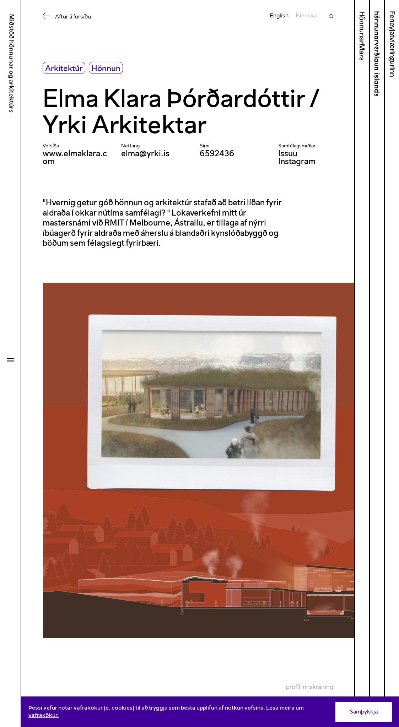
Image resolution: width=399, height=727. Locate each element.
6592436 (217, 153)
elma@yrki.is (145, 153)
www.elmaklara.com (75, 157)
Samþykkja (364, 711)
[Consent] (210, 711)
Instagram (297, 161)
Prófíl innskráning (309, 686)
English (279, 15)
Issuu (287, 153)
